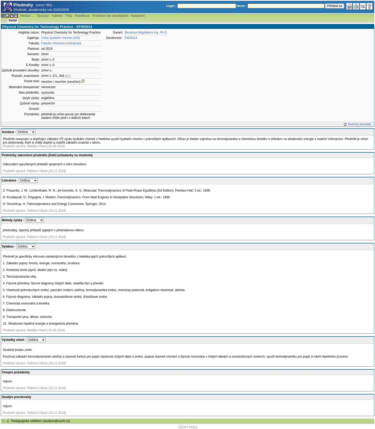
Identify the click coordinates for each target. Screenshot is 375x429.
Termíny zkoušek (359, 124)
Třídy (68, 16)
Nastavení (138, 16)
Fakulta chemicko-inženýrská (61, 43)
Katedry (57, 16)
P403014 (131, 38)
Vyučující (43, 16)
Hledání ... (27, 16)
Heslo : (242, 6)
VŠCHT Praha (187, 427)
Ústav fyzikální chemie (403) (60, 38)
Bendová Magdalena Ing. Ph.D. (146, 32)
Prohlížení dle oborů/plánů (110, 16)
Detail (13, 20)
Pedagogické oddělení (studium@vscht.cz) (40, 421)
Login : (171, 6)
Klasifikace (82, 16)
